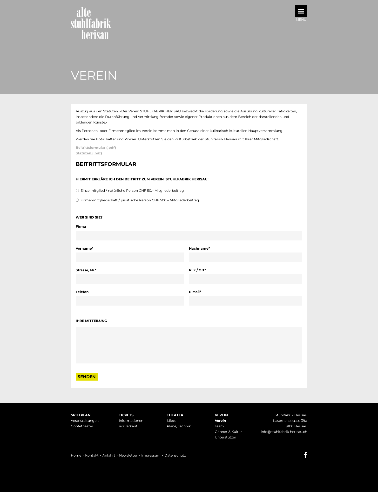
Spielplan (80, 415)
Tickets (126, 415)
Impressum (151, 455)
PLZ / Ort (198, 269)
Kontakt (92, 455)
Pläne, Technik (179, 426)
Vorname (85, 248)
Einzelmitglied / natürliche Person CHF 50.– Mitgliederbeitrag (132, 190)
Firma (81, 226)
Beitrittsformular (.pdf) (96, 147)
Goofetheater (82, 426)
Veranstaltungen (85, 420)
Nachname (199, 248)
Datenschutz (175, 455)
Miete (171, 420)
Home (76, 455)
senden (87, 376)
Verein (221, 415)
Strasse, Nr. (86, 269)
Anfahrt (108, 455)
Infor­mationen (131, 420)
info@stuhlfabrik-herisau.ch (284, 432)
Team (219, 426)
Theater (175, 415)
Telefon (82, 292)
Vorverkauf (128, 426)
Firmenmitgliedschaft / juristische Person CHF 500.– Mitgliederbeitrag (140, 200)
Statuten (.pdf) (89, 153)
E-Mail (198, 291)
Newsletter (128, 455)
